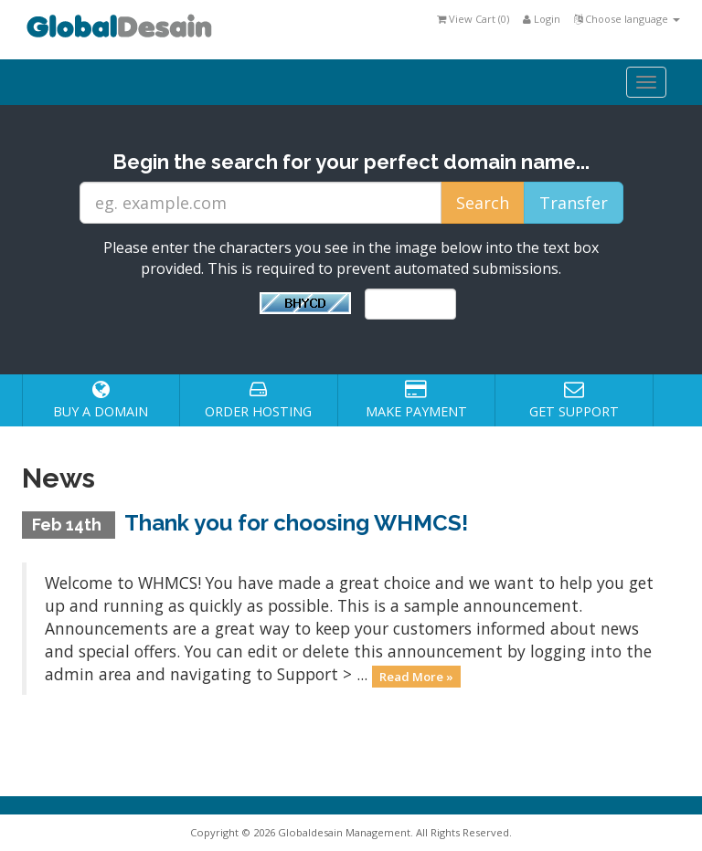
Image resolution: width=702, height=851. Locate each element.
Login (541, 19)
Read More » (416, 675)
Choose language (627, 19)
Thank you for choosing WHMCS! (296, 523)
